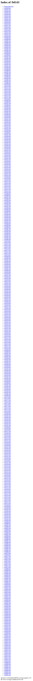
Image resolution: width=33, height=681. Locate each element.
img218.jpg (7, 336)
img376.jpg (7, 89)
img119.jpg (7, 490)
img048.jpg (7, 601)
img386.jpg (7, 73)
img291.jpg (7, 222)
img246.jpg (7, 292)
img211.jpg (7, 347)
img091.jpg (7, 534)
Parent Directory (9, 6)
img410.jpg (7, 36)
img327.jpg (7, 166)
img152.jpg (7, 439)
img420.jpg (7, 20)
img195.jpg (7, 372)
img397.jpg (7, 56)
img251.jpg (7, 284)
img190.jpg (7, 380)
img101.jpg (7, 519)
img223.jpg (7, 328)
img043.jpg (7, 609)
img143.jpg (7, 453)
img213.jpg (7, 344)
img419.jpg (7, 22)
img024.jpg (7, 639)
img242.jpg (7, 298)
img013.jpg (7, 656)
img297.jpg (7, 212)
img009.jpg (7, 662)
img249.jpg (7, 287)
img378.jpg (7, 86)
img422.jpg (7, 17)
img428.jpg (7, 8)
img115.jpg (7, 497)
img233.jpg (7, 312)
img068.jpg (7, 570)
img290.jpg (7, 223)
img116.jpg (7, 495)
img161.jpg (7, 425)
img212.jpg (7, 345)
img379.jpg (7, 84)
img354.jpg (7, 123)
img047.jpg (7, 603)
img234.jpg (7, 311)
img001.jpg (7, 675)
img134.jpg (7, 467)
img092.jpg (7, 533)
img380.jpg (7, 83)
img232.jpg (7, 314)
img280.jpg (7, 239)
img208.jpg (7, 351)
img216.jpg (7, 339)
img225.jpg (7, 325)
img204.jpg (7, 358)
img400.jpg (7, 51)
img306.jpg (7, 198)
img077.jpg (7, 556)
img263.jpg (7, 265)
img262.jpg (7, 267)
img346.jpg (7, 136)
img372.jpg (7, 95)
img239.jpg (7, 303)
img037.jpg (7, 618)
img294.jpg (7, 217)
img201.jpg (7, 362)
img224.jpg (7, 326)
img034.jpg (7, 623)
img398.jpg (7, 55)
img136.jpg (7, 464)
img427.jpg (7, 9)
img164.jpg (7, 420)
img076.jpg (7, 558)
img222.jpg (7, 330)
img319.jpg (7, 178)
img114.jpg (7, 498)
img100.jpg (7, 520)
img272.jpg (7, 251)
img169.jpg (7, 412)
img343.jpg (7, 141)
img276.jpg (7, 245)
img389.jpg (7, 69)
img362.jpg (7, 111)
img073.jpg (7, 562)
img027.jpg (7, 634)
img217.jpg (7, 337)
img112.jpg (7, 501)
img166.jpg (7, 417)
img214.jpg (7, 342)
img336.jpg (7, 151)
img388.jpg (7, 70)
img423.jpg (7, 16)
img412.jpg (7, 33)
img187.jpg (7, 384)
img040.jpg (7, 614)
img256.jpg (7, 276)
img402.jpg (7, 48)
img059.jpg (7, 584)
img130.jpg (7, 473)
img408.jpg (7, 39)
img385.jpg (7, 75)
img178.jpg (7, 398)
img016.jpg (7, 651)
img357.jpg (7, 119)
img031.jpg (7, 628)
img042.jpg (7, 611)
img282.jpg (7, 236)
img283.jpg (7, 234)
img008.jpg (7, 664)
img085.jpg (7, 544)
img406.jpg (7, 42)
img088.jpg (7, 539)
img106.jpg (7, 511)
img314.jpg (7, 186)
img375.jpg (7, 91)
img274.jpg (7, 248)
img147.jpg (7, 447)
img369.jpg (7, 100)
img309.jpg (7, 194)
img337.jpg (7, 150)
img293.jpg (7, 219)
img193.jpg (7, 375)
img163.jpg (7, 422)
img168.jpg (7, 414)
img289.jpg (7, 225)
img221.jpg (7, 331)
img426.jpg (7, 11)
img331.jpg (7, 159)
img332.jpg (7, 158)
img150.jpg (7, 442)
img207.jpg (7, 353)
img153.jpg (7, 437)
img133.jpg (7, 469)
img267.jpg (7, 259)
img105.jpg (7, 512)
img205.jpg (7, 356)
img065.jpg (7, 575)
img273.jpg (7, 250)
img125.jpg (7, 481)
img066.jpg (7, 573)
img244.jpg (7, 295)
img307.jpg (7, 197)
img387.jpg (7, 72)
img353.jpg (7, 125)
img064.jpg (7, 576)
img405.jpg (7, 44)
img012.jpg (7, 658)
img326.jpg (7, 167)
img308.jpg (7, 195)
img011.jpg (7, 659)
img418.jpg (7, 23)
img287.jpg (7, 228)
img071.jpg (7, 565)
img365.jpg (7, 106)
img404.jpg (7, 45)
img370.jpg (7, 98)
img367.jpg (7, 103)
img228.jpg (7, 320)
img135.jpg (7, 465)
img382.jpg (7, 80)
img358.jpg (7, 117)
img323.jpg (7, 172)
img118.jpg (7, 492)
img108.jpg (7, 508)
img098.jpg (7, 523)
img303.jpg (7, 203)
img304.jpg (7, 201)
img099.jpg (7, 522)
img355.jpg (7, 122)
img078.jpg (7, 554)
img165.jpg (7, 419)
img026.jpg (7, 636)
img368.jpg (7, 101)
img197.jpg (7, 369)
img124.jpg (7, 483)
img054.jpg (7, 592)
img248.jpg (7, 289)
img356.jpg (7, 120)
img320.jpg (7, 176)
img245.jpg (7, 294)
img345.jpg (7, 137)
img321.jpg (7, 175)
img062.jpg (7, 579)
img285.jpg (7, 231)
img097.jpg (7, 525)
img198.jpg (7, 367)
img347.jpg (7, 134)
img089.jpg (7, 537)
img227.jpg (7, 322)
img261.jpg (7, 269)
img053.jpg (7, 593)
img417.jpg (7, 25)
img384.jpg (7, 76)
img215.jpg (7, 340)
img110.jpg (7, 504)
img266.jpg (7, 261)
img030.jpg (7, 629)
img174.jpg (7, 404)
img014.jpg (7, 654)
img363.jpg (7, 109)
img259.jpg (7, 272)
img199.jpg (7, 365)
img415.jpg (7, 28)
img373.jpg (7, 94)
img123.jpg (7, 484)
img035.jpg (7, 622)
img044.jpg (7, 608)
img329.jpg (7, 162)
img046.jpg (7, 604)
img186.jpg (7, 386)
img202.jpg (7, 361)
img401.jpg (7, 50)
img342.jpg (7, 142)
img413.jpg (7, 31)
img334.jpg (7, 155)
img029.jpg (7, 631)
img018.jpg (7, 648)
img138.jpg (7, 461)
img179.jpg (7, 397)
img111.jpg (7, 503)
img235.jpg (7, 309)
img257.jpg (7, 275)
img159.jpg (7, 428)
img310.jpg (7, 192)
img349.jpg (7, 131)
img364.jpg (7, 108)
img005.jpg (7, 668)
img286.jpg (7, 230)
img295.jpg (7, 216)
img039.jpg (7, 615)
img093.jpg (7, 531)
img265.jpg (7, 262)
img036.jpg (7, 620)
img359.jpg (7, 116)
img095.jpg (7, 528)
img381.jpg (7, 81)
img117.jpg (7, 494)
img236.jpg (7, 308)
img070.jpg (7, 567)
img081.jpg (7, 550)
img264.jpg (7, 264)
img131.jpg (7, 472)
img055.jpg (7, 590)
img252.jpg (7, 283)
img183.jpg (7, 390)
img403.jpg (7, 47)
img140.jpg (7, 458)
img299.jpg (7, 209)
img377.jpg (7, 87)
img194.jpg (7, 373)
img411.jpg (7, 34)
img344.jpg (7, 139)
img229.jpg (7, 319)
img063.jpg (7, 578)
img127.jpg (7, 478)
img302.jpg (7, 205)
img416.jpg (7, 27)
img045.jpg (7, 606)
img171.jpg (7, 409)
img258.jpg (7, 273)
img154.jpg (7, 436)
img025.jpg (7, 637)
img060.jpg (7, 583)
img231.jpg (7, 315)
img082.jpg (7, 548)
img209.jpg (7, 350)
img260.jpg (7, 270)
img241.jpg (7, 300)
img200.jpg (7, 364)
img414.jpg (7, 30)
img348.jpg (7, 133)
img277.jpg (7, 244)
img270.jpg (7, 255)
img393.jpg (7, 62)
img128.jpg (7, 476)
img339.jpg (7, 147)
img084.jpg (7, 545)
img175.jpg (7, 403)
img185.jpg (7, 387)
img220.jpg (7, 333)
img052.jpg (7, 595)
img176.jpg (7, 401)
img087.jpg (7, 540)
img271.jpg (7, 253)
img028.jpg (7, 633)
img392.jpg (7, 64)
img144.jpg (7, 451)
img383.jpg (7, 78)
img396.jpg (7, 58)
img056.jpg (7, 589)
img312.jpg (7, 189)
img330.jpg (7, 161)
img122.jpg (7, 486)
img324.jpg (7, 170)
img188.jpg (7, 383)
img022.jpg (7, 642)
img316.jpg (7, 183)
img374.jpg (7, 92)
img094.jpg (7, 529)
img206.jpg (7, 355)
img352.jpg (7, 126)
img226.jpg (7, 323)
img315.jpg (7, 184)
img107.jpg (7, 509)
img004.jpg (7, 670)
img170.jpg (7, 411)
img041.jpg (7, 612)
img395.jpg (7, 59)
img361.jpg (7, 112)
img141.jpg (7, 456)
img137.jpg (7, 462)
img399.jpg (7, 53)
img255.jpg (7, 278)
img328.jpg (7, 164)
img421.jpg (7, 19)
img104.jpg (7, 514)
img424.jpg (7, 14)
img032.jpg (7, 626)
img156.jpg (7, 433)
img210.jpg (7, 348)
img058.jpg (7, 586)
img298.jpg (7, 211)
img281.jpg (7, 237)
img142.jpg (7, 454)
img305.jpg (7, 200)
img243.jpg (7, 297)
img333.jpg (7, 156)
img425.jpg (7, 12)
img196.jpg (7, 370)
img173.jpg (7, 406)
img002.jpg (7, 673)
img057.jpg (7, 587)
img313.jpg (7, 187)
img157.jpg (7, 431)
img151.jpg (7, 440)
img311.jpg (7, 191)
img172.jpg (7, 408)
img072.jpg (7, 564)
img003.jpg (7, 672)
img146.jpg (7, 448)
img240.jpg (7, 301)
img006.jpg (7, 667)
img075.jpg (7, 559)
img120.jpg (7, 489)
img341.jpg (7, 144)
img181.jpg (7, 394)
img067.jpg (7, 572)
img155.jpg (7, 434)
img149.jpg (7, 444)
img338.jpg (7, 148)
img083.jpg (7, 547)
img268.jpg (7, 258)
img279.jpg (7, 240)
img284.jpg (7, 233)
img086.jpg (7, 542)
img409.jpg (7, 37)
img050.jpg (7, 598)
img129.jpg (7, 475)
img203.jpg (7, 359)
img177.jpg (7, 400)
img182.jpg (7, 392)
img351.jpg (7, 128)
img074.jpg (7, 561)
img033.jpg (7, 625)
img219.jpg (7, 334)
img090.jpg (7, 536)
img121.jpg (7, 487)
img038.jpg (7, 617)
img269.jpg (7, 256)
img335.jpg (7, 153)
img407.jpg (7, 41)
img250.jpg (7, 286)
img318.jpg (7, 180)
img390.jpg (7, 67)
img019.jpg (7, 647)
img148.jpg (7, 445)
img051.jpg (7, 597)
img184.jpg (7, 389)
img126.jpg (7, 479)
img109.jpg (7, 506)
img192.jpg (7, 376)
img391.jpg (7, 66)
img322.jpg (7, 173)
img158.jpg (7, 429)
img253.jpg (7, 281)
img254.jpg (7, 280)
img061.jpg (7, 581)
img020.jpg (7, 645)
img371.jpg (7, 97)
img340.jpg (7, 145)
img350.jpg (7, 130)
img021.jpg (7, 643)
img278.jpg (7, 242)
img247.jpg (7, 290)
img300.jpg (7, 208)
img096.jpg (7, 526)
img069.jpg (7, 568)
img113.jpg (7, 500)
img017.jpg (7, 650)
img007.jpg (7, 665)
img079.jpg (7, 553)
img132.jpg (7, 470)
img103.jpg (7, 515)
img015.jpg (7, 653)
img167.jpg (7, 415)
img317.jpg (7, 181)
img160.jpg (7, 426)
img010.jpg (7, 661)
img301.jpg (7, 206)
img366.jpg (7, 105)
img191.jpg (7, 378)
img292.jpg (7, 220)
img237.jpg (7, 306)
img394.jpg (7, 61)
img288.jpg (7, 226)
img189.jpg (7, 381)
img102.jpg (7, 517)
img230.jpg (7, 317)
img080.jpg (7, 551)
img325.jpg (7, 169)
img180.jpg (7, 395)
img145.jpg (7, 450)
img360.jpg (7, 114)
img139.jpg (7, 459)
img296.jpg (7, 214)
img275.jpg (7, 247)
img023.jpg (7, 640)
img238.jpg (7, 305)
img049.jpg (7, 600)
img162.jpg (7, 423)
